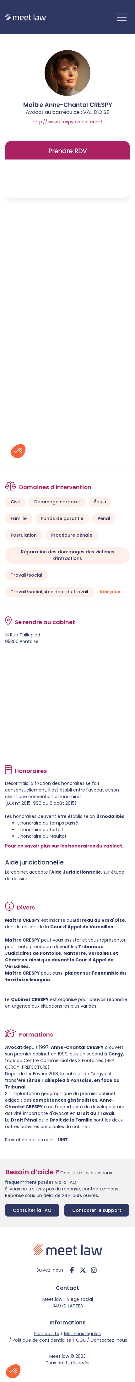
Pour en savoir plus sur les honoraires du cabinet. (64, 846)
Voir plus (110, 592)
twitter (83, 1270)
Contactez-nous (108, 1340)
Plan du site (46, 1333)
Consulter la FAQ (32, 1210)
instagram (94, 1270)
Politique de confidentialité (42, 1340)
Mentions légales (82, 1333)
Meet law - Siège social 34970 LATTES (67, 1302)
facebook (72, 1270)
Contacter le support (96, 1210)
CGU (81, 1340)
